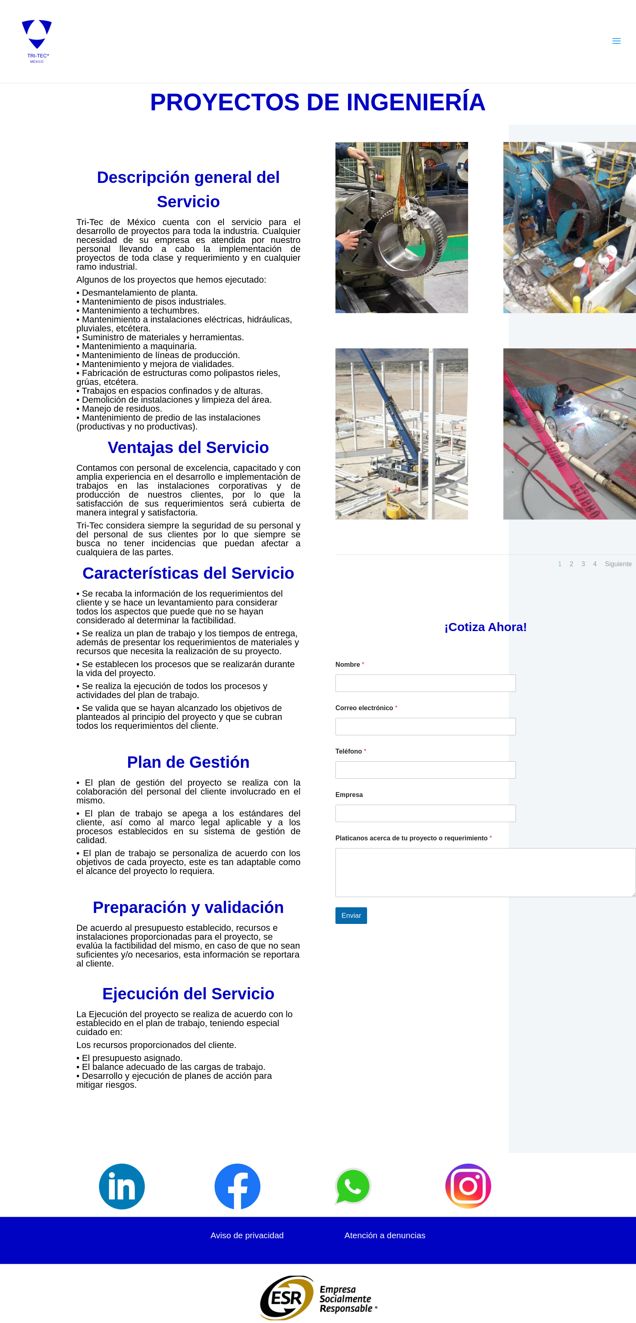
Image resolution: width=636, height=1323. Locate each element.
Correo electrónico (366, 707)
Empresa (349, 794)
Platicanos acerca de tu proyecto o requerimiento (413, 838)
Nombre (349, 664)
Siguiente (618, 564)
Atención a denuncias (384, 1235)
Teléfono (350, 751)
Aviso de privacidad (247, 1235)
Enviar (351, 915)
